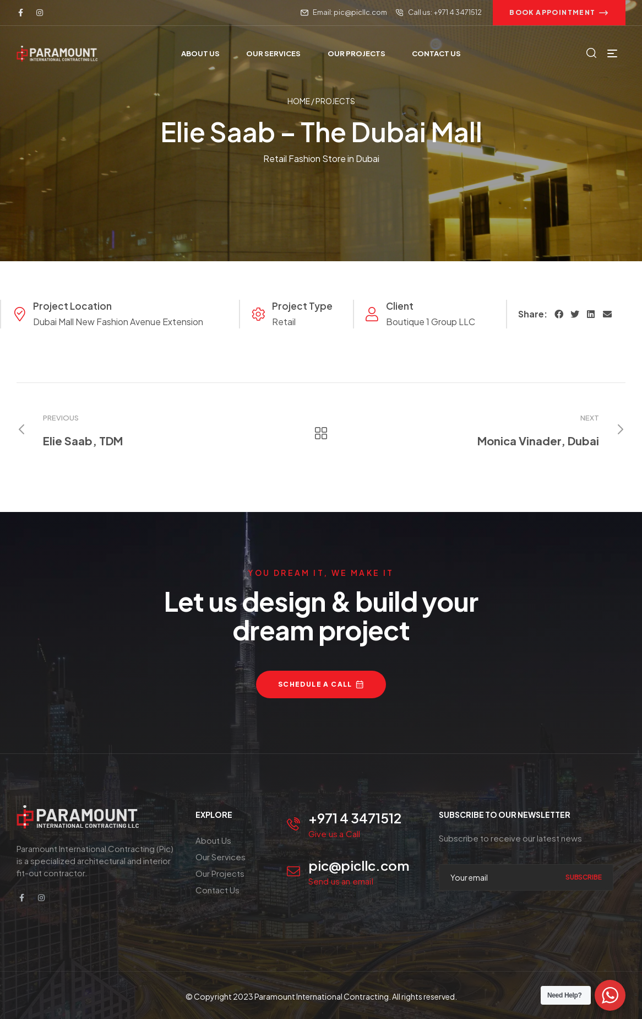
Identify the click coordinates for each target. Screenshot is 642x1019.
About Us (213, 840)
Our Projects (219, 873)
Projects (335, 101)
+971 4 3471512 (354, 818)
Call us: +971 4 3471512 (445, 12)
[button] (559, 12)
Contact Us (217, 890)
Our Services (220, 856)
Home (298, 101)
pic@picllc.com (359, 865)
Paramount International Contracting (321, 996)
